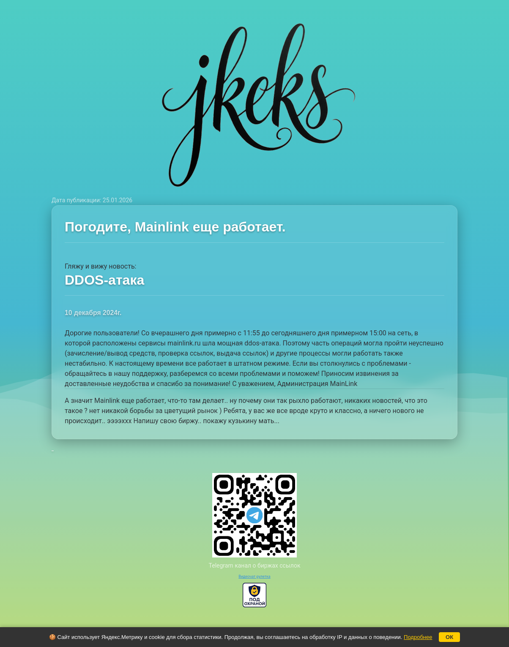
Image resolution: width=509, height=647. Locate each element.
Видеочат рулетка (254, 576)
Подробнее (418, 637)
